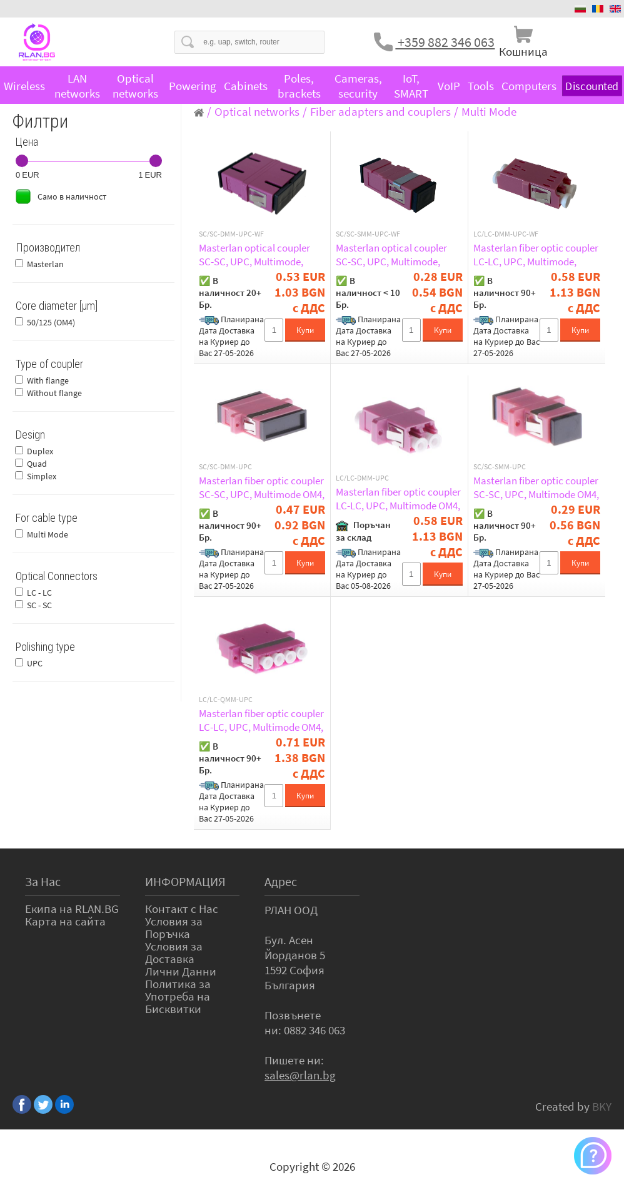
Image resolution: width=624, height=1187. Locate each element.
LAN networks (77, 86)
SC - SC (39, 605)
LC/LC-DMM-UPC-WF (505, 234)
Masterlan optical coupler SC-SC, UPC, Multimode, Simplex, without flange (391, 254)
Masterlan (45, 264)
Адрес (280, 881)
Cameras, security (358, 86)
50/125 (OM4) (51, 322)
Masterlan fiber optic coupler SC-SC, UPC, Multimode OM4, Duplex (262, 487)
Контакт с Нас (181, 908)
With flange (48, 380)
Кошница (523, 51)
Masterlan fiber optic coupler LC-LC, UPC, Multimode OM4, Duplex (398, 498)
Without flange (54, 393)
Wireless (24, 85)
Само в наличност (72, 196)
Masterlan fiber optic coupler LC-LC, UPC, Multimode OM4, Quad (261, 720)
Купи (305, 330)
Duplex (40, 451)
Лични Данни (180, 971)
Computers (528, 85)
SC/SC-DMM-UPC (225, 467)
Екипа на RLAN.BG (72, 908)
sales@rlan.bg (300, 1075)
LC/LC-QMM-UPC (226, 699)
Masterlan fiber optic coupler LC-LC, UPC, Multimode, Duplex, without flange (535, 254)
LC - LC (39, 592)
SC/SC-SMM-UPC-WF (368, 234)
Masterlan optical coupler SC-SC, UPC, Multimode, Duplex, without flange (254, 254)
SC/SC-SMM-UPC (499, 467)
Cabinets (246, 85)
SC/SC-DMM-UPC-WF (231, 234)
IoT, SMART (411, 86)
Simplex (41, 476)
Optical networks (135, 86)
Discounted (592, 86)
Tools (481, 85)
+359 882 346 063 (445, 42)
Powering (192, 85)
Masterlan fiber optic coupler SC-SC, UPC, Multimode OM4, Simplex (536, 487)
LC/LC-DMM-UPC (362, 478)
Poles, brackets (299, 86)
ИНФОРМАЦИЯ (185, 881)
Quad (37, 463)
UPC (35, 663)
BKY (601, 1106)
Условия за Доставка (174, 952)
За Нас (43, 881)
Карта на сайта (65, 921)
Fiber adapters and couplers (380, 111)
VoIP (449, 85)
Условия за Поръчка (174, 927)
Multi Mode (47, 534)
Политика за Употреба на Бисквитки (178, 996)
